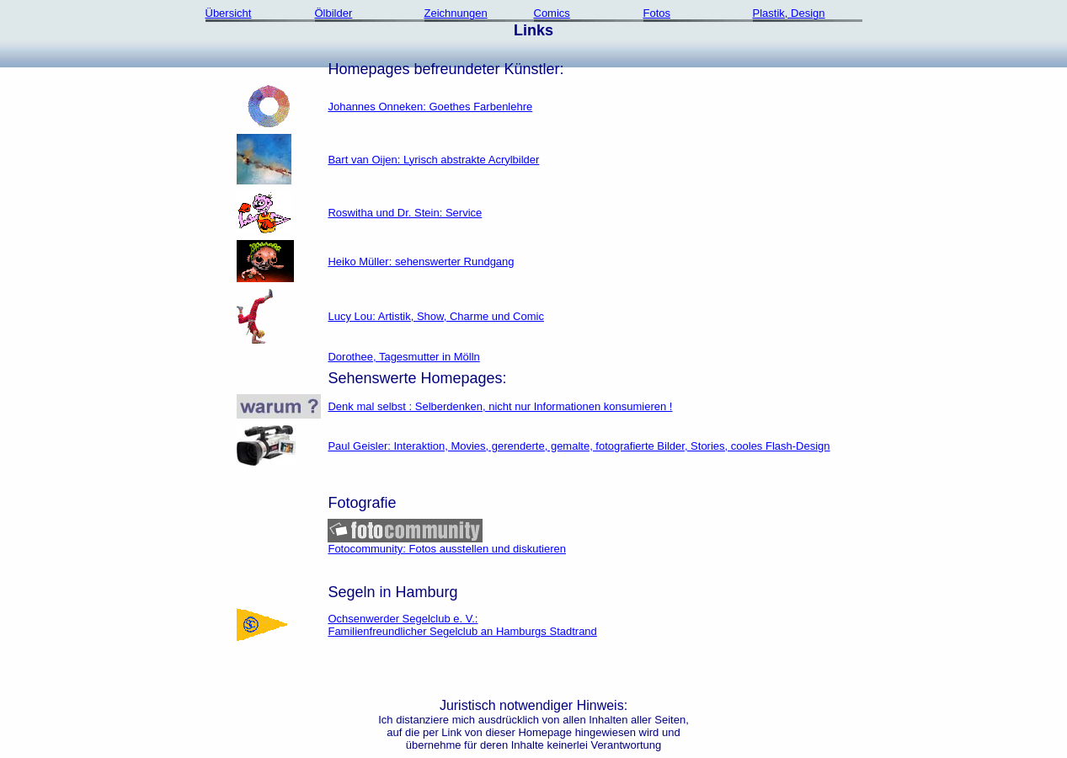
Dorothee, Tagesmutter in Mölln (403, 356)
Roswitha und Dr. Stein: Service (405, 212)
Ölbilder (334, 13)
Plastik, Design (789, 13)
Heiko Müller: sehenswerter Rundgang (421, 261)
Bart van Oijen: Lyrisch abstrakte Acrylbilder (433, 159)
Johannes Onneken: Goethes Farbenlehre (430, 106)
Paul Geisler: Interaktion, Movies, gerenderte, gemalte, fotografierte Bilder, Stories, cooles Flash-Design (579, 446)
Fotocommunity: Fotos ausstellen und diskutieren (447, 543)
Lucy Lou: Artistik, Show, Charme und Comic (436, 316)
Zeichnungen (456, 13)
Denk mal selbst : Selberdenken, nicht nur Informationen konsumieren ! (500, 406)
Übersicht (228, 13)
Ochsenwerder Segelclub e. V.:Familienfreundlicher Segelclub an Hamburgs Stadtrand (462, 625)
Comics (552, 13)
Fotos (657, 13)
